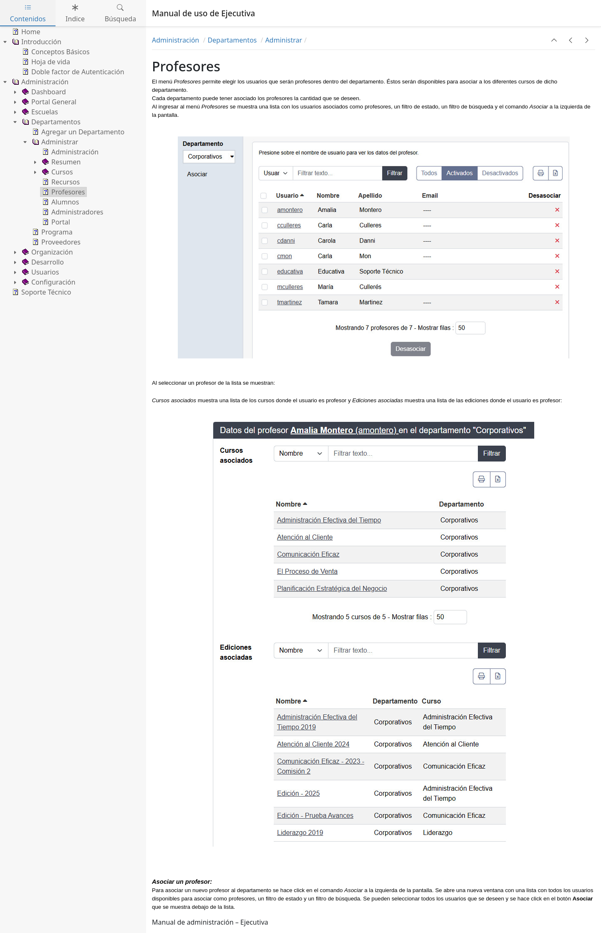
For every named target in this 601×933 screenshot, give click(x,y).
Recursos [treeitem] (60, 182)
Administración (176, 40)
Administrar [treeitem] (54, 142)
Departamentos (232, 40)
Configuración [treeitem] (48, 282)
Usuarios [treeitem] (39, 272)
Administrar (283, 40)
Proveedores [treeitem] (55, 242)
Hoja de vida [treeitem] (45, 62)
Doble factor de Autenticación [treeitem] (72, 72)
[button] (554, 40)
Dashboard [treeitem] (43, 92)
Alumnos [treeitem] (59, 202)
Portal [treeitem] (55, 222)
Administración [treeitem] (39, 82)
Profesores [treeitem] (62, 192)
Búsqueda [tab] (120, 13)
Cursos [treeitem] (56, 172)
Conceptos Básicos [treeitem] (55, 52)
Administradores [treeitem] (71, 212)
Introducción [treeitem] (35, 42)
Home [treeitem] (25, 32)
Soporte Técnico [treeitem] (40, 292)
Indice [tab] (75, 13)
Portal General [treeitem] (48, 102)
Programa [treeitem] (51, 232)
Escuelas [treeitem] (39, 112)
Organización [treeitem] (46, 252)
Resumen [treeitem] (60, 162)
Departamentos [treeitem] (50, 122)
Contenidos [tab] (28, 13)
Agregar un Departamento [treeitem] (77, 132)
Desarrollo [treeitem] (42, 262)
